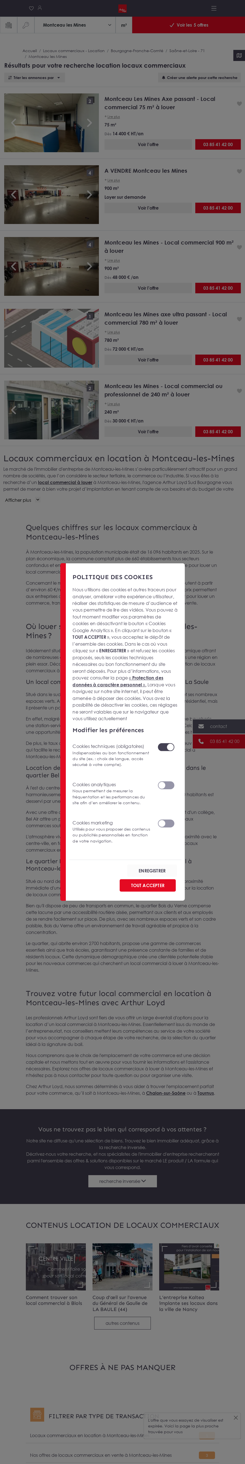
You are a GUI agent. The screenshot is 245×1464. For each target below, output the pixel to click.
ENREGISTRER (152, 871)
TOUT (147, 885)
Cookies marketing (111, 832)
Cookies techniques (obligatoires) (111, 756)
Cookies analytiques (111, 794)
